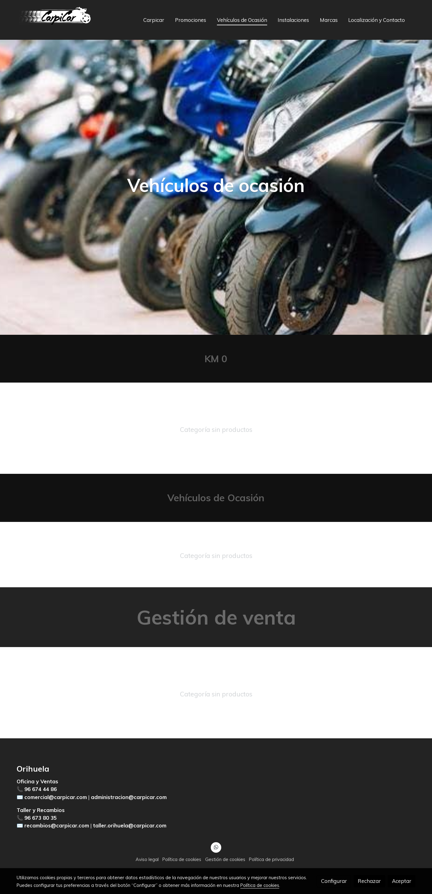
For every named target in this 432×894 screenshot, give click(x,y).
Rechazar (369, 881)
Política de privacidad (271, 859)
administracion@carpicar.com (129, 797)
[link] (56, 20)
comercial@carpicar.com (55, 797)
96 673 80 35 (40, 817)
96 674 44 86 (40, 789)
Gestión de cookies (225, 859)
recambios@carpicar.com (56, 825)
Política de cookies (181, 859)
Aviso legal (147, 859)
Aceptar (401, 881)
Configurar (334, 881)
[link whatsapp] (216, 846)
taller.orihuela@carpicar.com (129, 825)
